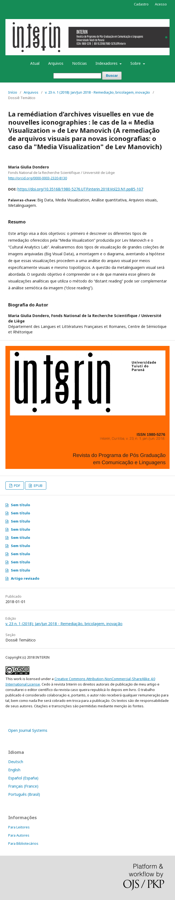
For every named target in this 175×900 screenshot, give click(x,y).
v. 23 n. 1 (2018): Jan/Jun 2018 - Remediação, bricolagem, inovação (97, 92)
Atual (34, 63)
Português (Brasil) (24, 794)
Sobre (136, 63)
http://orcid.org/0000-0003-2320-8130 (37, 178)
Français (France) (23, 786)
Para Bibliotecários (23, 843)
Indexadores (107, 63)
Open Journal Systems (27, 730)
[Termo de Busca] (77, 76)
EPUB (37, 485)
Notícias (79, 63)
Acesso (161, 4)
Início (12, 92)
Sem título (20, 504)
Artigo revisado (25, 578)
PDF (16, 485)
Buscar (112, 75)
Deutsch (15, 761)
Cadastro (141, 4)
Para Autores (18, 835)
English (14, 769)
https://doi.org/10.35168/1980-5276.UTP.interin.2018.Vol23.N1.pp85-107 (80, 189)
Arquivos (55, 63)
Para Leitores (19, 827)
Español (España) (23, 778)
